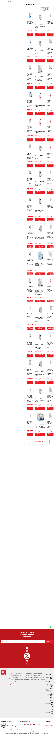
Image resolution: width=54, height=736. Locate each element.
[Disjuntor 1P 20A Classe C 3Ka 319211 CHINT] (30, 50)
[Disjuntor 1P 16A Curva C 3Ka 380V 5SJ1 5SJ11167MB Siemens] (30, 236)
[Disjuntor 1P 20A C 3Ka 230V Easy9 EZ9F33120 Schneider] (30, 182)
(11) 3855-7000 (51, 673)
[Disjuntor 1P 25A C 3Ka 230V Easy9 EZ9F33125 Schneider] (30, 209)
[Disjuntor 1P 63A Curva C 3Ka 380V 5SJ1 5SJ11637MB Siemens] (40, 317)
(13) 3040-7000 (51, 690)
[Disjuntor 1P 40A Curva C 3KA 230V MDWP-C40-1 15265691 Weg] (30, 290)
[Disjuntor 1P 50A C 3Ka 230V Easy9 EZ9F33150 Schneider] (40, 344)
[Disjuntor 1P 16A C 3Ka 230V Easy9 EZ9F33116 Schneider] (40, 182)
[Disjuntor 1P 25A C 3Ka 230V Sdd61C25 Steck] (40, 129)
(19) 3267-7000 (51, 699)
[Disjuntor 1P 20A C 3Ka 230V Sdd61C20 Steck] (40, 103)
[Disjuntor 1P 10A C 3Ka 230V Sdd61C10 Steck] (30, 129)
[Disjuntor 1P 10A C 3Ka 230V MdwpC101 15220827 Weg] (30, 77)
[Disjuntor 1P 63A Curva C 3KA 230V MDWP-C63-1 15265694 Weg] (30, 372)
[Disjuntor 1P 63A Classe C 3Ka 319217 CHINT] (30, 317)
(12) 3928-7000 (51, 685)
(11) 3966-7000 (51, 681)
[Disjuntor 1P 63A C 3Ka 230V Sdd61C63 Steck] (30, 424)
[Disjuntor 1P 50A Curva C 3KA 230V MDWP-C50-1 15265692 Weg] (40, 290)
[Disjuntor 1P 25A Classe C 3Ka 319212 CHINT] (40, 24)
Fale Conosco (13, 674)
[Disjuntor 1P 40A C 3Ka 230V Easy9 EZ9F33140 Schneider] (30, 344)
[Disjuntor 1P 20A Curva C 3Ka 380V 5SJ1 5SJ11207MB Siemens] (40, 236)
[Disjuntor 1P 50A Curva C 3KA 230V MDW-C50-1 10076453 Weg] (40, 263)
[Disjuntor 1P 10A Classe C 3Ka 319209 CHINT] (40, 50)
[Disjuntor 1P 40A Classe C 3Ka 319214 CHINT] (40, 155)
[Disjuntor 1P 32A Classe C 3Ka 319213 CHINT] (30, 24)
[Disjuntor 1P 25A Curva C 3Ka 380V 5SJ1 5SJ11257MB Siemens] (30, 155)
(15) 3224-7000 (51, 694)
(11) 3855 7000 (13, 678)
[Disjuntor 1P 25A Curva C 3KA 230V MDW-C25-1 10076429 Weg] (30, 103)
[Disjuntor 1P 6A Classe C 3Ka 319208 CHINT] (40, 398)
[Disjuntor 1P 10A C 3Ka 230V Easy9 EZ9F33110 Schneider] (40, 209)
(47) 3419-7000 (52, 712)
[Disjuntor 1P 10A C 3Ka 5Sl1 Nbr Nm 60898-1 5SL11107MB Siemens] (30, 398)
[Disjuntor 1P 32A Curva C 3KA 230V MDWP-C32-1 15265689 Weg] (40, 77)
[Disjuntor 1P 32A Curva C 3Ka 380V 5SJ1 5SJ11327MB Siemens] (30, 263)
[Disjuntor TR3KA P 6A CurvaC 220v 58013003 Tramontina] (40, 424)
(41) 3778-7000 (52, 703)
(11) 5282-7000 (51, 677)
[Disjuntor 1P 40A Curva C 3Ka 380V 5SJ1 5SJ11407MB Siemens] (40, 372)
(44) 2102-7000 (52, 708)
